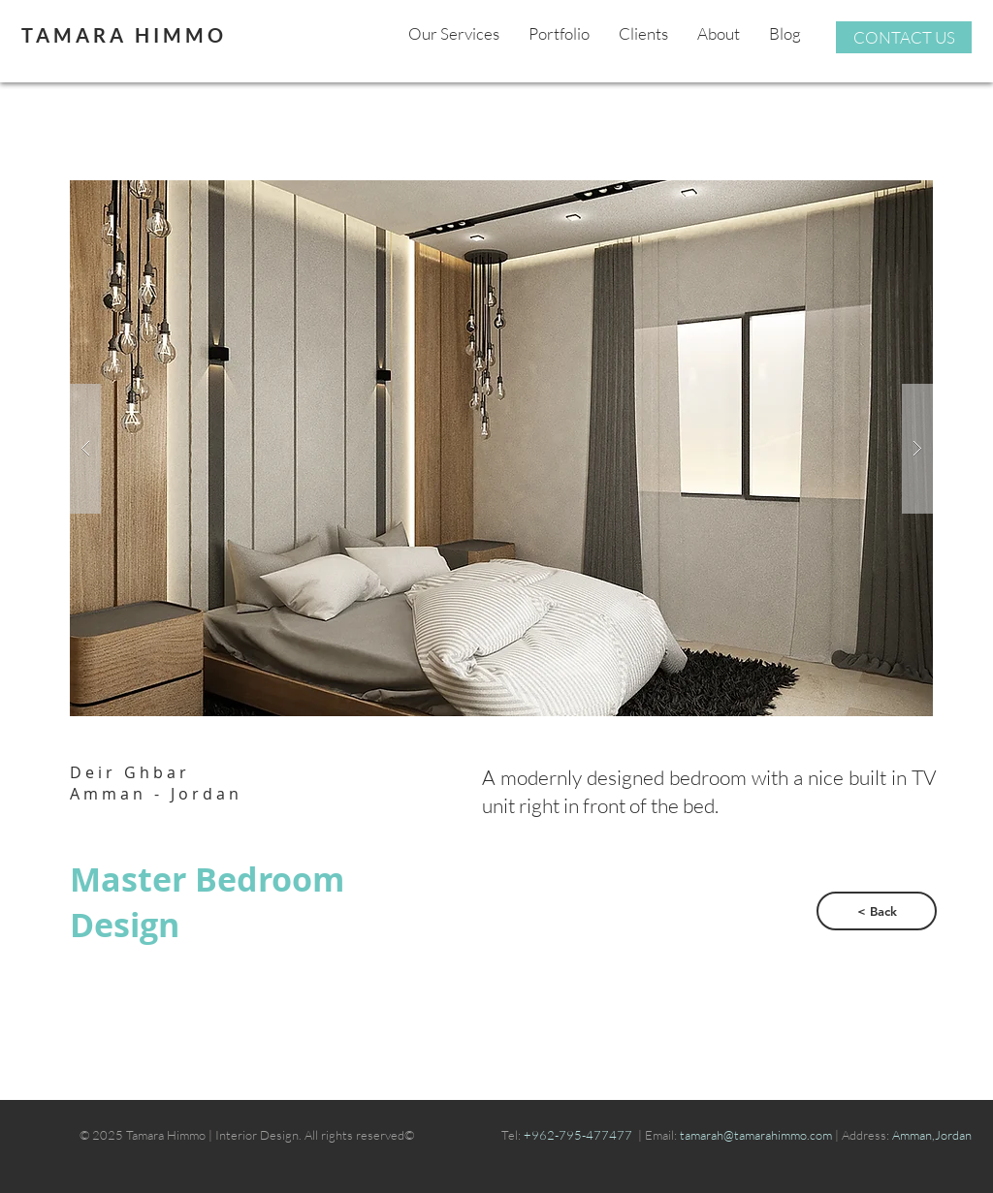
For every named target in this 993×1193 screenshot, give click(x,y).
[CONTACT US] (904, 37)
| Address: (862, 1135)
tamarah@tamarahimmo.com (757, 1135)
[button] (501, 448)
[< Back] (877, 911)
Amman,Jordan (932, 1135)
